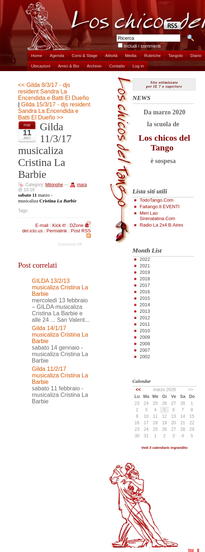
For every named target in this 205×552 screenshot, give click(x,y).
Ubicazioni (40, 66)
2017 (145, 285)
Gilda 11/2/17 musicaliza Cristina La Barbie (60, 375)
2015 (145, 298)
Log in (138, 66)
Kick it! (59, 225)
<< (138, 389)
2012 (145, 317)
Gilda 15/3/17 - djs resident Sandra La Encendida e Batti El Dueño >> (54, 111)
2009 (145, 337)
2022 (145, 259)
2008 (145, 343)
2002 (145, 356)
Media (130, 55)
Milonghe (54, 184)
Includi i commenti (142, 46)
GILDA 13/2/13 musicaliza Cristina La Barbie (60, 287)
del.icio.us (32, 230)
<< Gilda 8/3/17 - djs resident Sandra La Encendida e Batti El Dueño (53, 91)
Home (36, 55)
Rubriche (152, 55)
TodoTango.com (156, 200)
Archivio (94, 66)
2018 (145, 278)
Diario (196, 55)
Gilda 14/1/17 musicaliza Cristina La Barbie (60, 334)
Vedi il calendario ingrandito (164, 448)
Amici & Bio (68, 66)
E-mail (41, 225)
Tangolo (175, 55)
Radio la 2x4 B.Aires (161, 225)
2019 (145, 272)
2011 (145, 324)
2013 (145, 311)
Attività (111, 55)
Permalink (57, 230)
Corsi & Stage (84, 55)
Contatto (117, 66)
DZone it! (79, 225)
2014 (145, 304)
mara (82, 184)
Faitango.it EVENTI (159, 206)
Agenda (57, 55)
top (191, 550)
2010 (145, 330)
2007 (145, 350)
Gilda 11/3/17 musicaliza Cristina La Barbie (45, 150)
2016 (145, 291)
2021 (145, 265)
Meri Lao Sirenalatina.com (157, 215)
